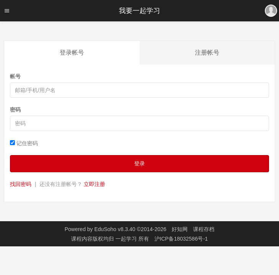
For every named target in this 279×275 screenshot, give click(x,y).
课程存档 (203, 229)
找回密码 (20, 184)
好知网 (180, 229)
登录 (139, 163)
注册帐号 (207, 52)
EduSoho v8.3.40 (114, 229)
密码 (15, 110)
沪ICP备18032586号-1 (181, 239)
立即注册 (94, 184)
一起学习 (126, 239)
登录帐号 (72, 52)
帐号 (15, 76)
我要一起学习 (139, 11)
